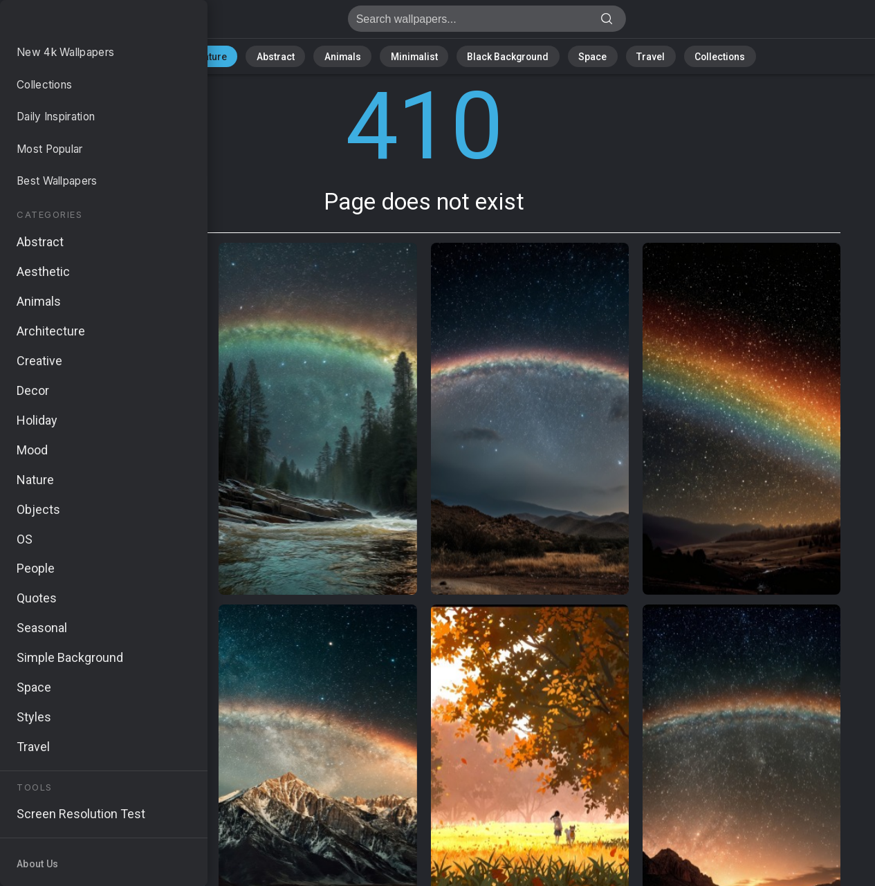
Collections (687, 55)
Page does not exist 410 (83, 22)
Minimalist (416, 55)
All (195, 55)
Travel (626, 55)
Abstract (295, 55)
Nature (238, 55)
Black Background (499, 55)
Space (575, 55)
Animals (354, 55)
